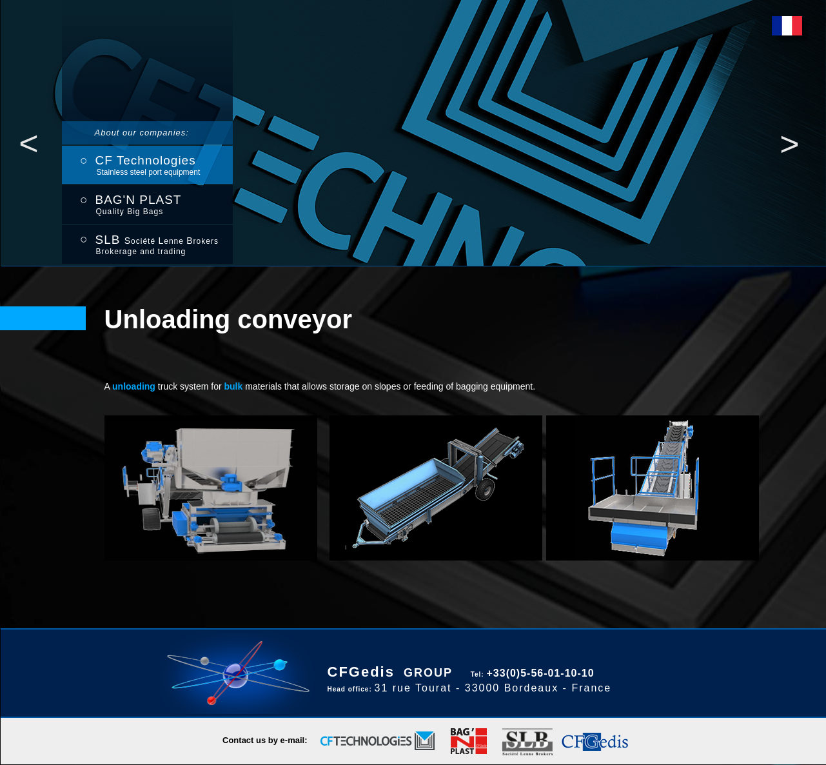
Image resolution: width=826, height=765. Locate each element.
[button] (29, 144)
